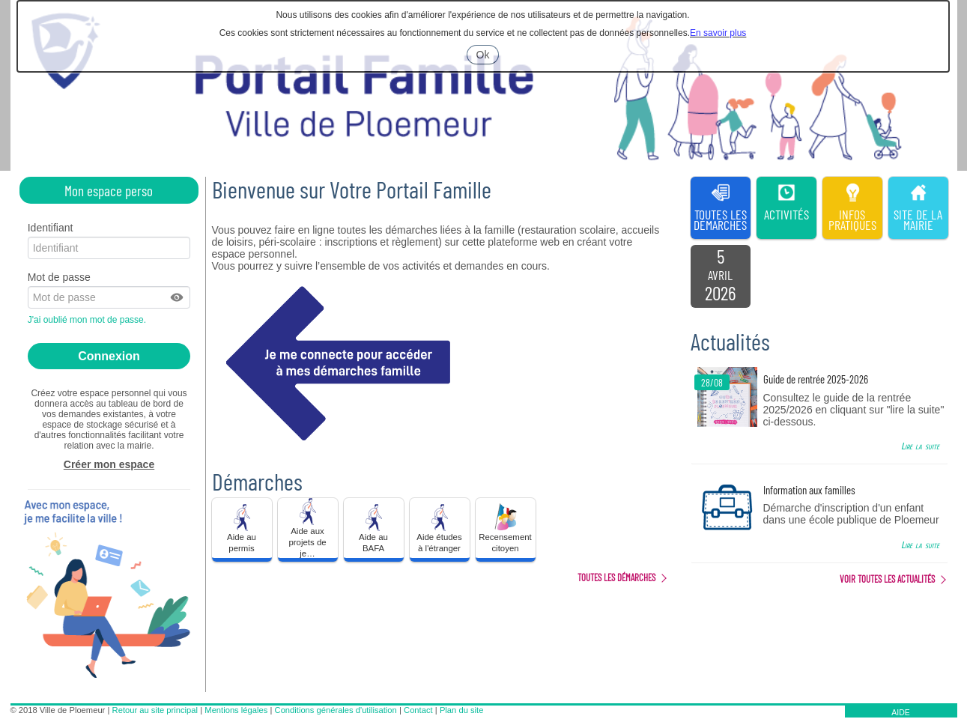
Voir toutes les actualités (887, 579)
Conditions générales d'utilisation (336, 710)
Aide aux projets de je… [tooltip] (307, 528)
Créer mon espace (109, 464)
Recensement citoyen (505, 527)
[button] (177, 297)
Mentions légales (235, 710)
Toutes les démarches (616, 577)
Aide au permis (242, 527)
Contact (418, 710)
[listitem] (721, 276)
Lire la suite (920, 446)
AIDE (900, 712)
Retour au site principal (155, 710)
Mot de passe (59, 277)
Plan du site (461, 710)
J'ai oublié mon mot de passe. (88, 320)
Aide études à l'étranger (438, 527)
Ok (488, 56)
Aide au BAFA (374, 527)
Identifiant (50, 228)
